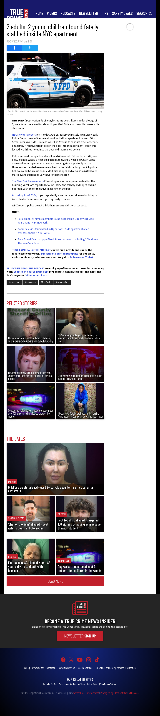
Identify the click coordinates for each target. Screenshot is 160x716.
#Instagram (14, 282)
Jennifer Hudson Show (75, 684)
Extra (61, 684)
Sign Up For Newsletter (34, 667)
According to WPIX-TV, (24, 195)
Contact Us (52, 667)
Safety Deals (122, 13)
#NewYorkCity (62, 282)
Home (39, 13)
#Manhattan (30, 282)
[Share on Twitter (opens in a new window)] (30, 48)
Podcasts (68, 13)
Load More (55, 581)
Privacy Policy (106, 692)
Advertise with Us (67, 667)
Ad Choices (134, 692)
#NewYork (45, 282)
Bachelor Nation (50, 684)
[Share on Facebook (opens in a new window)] (14, 48)
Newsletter (88, 13)
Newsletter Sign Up (80, 635)
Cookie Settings (85, 667)
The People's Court (108, 684)
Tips (105, 13)
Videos (52, 13)
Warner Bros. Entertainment (86, 692)
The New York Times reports (28, 181)
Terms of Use (121, 692)
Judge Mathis (93, 684)
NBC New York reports (24, 135)
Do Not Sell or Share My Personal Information (116, 667)
